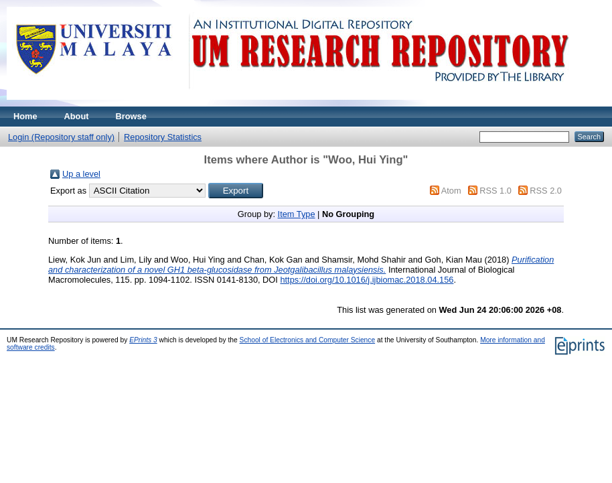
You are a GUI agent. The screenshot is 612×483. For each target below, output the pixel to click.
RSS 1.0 (495, 191)
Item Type (296, 214)
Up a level (81, 174)
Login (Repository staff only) (61, 137)
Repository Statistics (163, 137)
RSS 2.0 (546, 191)
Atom (451, 191)
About (76, 116)
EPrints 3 (143, 340)
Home (25, 116)
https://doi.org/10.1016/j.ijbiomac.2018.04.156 (366, 280)
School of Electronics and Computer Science (308, 340)
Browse (131, 116)
